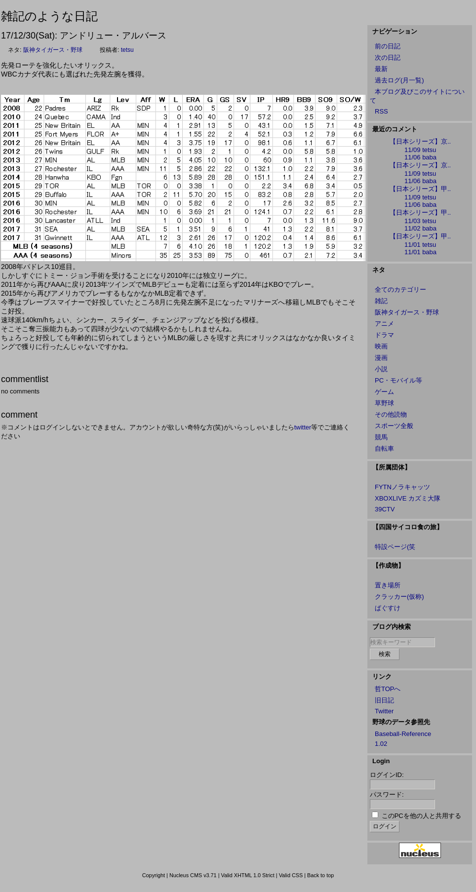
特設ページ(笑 (395, 546)
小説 (381, 369)
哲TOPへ (388, 689)
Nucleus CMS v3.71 (193, 875)
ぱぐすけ (387, 608)
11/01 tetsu (420, 244)
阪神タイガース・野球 (52, 49)
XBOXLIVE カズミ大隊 (407, 498)
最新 (381, 69)
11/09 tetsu (420, 150)
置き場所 (387, 585)
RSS (381, 111)
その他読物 (391, 414)
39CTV (385, 509)
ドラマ (384, 335)
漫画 (381, 357)
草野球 (384, 403)
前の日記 (387, 46)
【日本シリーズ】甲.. (420, 189)
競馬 (381, 437)
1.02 (381, 743)
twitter (303, 427)
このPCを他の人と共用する (421, 815)
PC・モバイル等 (398, 380)
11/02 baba (420, 228)
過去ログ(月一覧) (399, 80)
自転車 (384, 448)
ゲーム (384, 391)
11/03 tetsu (420, 221)
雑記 (381, 301)
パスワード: (387, 794)
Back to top (320, 875)
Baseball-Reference (403, 733)
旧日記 (384, 700)
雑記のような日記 (49, 16)
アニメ (384, 323)
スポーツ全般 (394, 425)
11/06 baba (420, 157)
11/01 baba (420, 252)
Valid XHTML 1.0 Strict (247, 875)
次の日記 (387, 57)
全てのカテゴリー (400, 289)
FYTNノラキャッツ (402, 487)
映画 (381, 346)
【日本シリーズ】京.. (420, 141)
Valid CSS (291, 875)
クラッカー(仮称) (399, 596)
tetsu (127, 49)
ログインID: (387, 774)
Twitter (384, 711)
